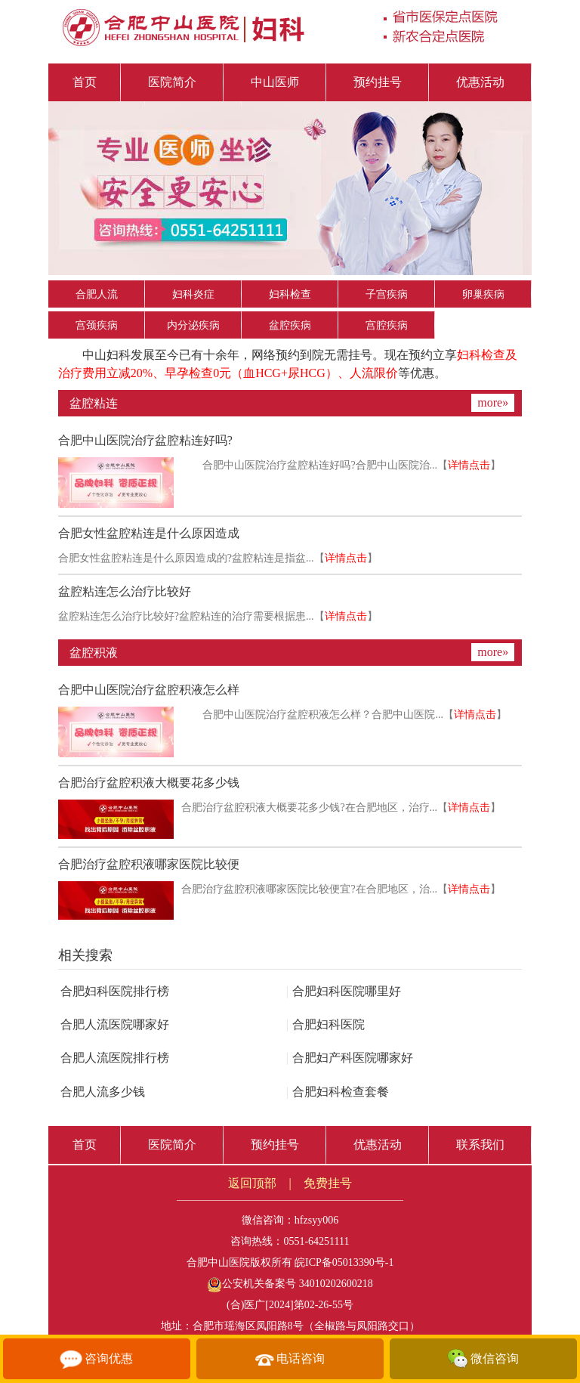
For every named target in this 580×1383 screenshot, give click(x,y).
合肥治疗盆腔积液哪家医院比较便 (148, 864)
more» (492, 402)
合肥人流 (97, 294)
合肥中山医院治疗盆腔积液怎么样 (148, 689)
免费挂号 (328, 1183)
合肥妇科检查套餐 (337, 1091)
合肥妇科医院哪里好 (343, 991)
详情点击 (469, 465)
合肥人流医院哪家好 (114, 1024)
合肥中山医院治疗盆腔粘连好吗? (145, 440)
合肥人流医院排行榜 (114, 1057)
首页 (84, 82)
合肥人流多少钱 (102, 1091)
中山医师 (275, 82)
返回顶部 (252, 1183)
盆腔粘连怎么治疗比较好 (124, 591)
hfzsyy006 (316, 1220)
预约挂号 (377, 82)
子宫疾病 (387, 294)
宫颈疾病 (97, 325)
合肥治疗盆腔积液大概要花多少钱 (148, 782)
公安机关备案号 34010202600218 (290, 1283)
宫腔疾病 (387, 325)
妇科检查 (290, 294)
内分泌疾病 (193, 325)
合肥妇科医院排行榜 (114, 991)
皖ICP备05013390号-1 (344, 1262)
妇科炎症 (193, 294)
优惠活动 (480, 82)
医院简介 (172, 82)
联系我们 (480, 1144)
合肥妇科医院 (325, 1024)
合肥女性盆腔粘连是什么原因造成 (148, 533)
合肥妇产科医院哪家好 (349, 1057)
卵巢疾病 (483, 294)
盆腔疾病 (290, 325)
